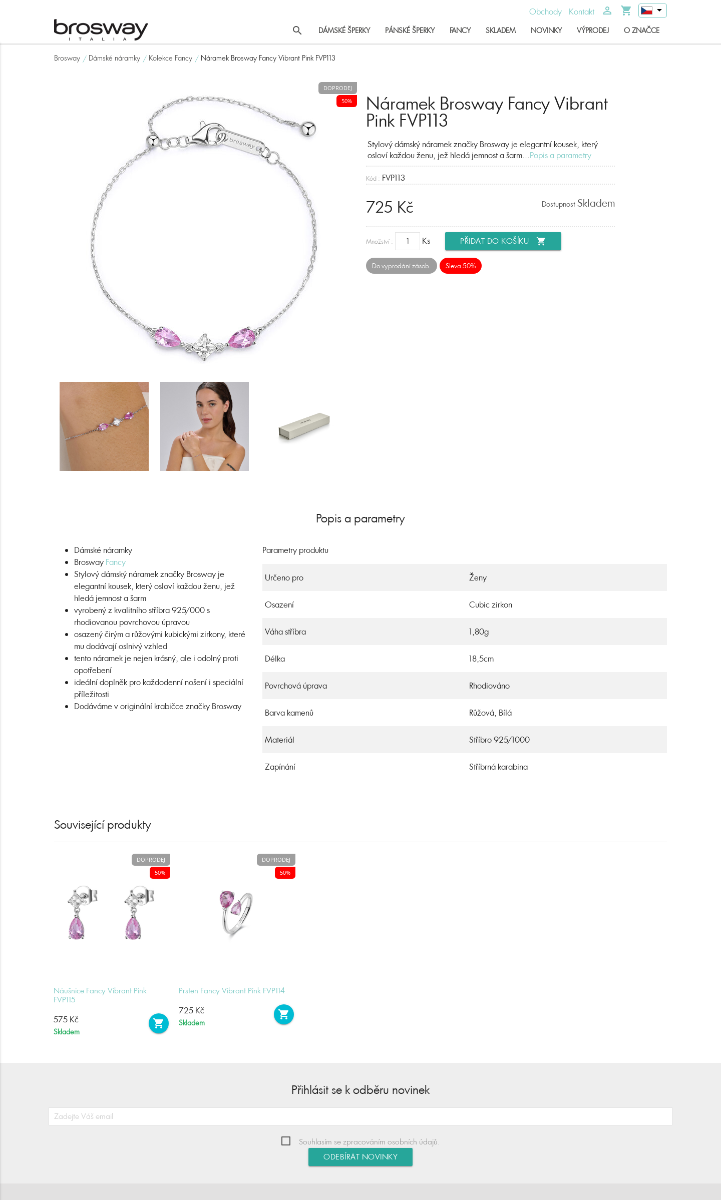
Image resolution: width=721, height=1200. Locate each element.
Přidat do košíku (503, 241)
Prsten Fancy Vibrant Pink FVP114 (232, 990)
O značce (641, 30)
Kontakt (581, 11)
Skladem (501, 30)
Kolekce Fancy (170, 58)
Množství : (379, 241)
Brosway (67, 58)
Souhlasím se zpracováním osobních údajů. (369, 1141)
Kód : (373, 178)
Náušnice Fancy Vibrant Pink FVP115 (100, 995)
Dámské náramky (114, 58)
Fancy (460, 30)
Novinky (546, 30)
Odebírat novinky (360, 1156)
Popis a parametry (560, 155)
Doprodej (337, 88)
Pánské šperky (410, 30)
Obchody (545, 11)
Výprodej (593, 30)
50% (346, 101)
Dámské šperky (344, 30)
